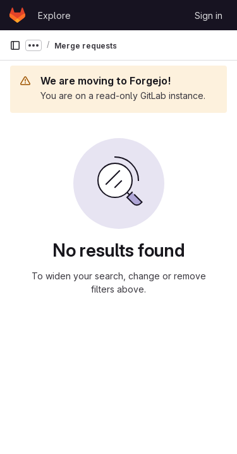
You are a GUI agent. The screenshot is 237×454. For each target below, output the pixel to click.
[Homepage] (17, 15)
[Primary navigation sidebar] (15, 45)
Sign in (208, 15)
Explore (54, 15)
